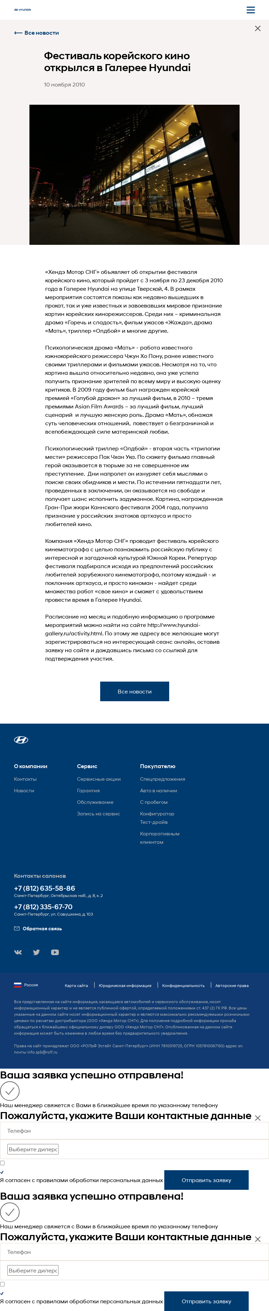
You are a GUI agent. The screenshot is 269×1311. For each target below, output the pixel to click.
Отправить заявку (206, 1180)
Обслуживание (95, 802)
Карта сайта (76, 985)
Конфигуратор (157, 813)
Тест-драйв (154, 822)
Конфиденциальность (183, 985)
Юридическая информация (125, 985)
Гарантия (88, 790)
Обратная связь (38, 928)
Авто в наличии (158, 790)
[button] (21, 740)
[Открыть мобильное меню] (251, 9)
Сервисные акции (99, 779)
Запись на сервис (98, 813)
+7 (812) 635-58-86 (44, 888)
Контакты (25, 779)
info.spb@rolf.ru (42, 1052)
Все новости (36, 32)
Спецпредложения (162, 779)
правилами (52, 1180)
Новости (24, 790)
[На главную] (22, 10)
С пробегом (154, 802)
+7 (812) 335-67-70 (43, 907)
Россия (26, 985)
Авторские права (232, 985)
